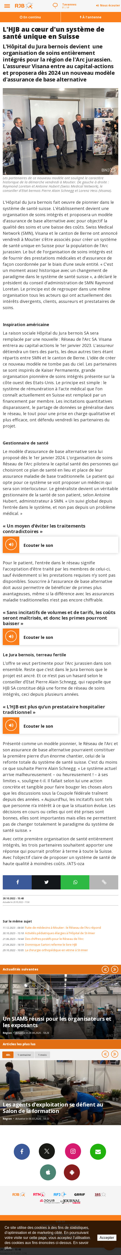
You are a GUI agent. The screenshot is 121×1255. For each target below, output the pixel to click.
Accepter (107, 1238)
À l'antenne (90, 17)
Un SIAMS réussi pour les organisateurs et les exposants (57, 1022)
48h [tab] (8, 1055)
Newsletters (98, 1151)
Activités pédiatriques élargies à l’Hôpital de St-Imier (49, 933)
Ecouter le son (28, 545)
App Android (72, 1172)
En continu (30, 17)
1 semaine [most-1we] (24, 1055)
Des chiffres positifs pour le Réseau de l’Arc (43, 939)
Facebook (22, 1151)
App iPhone (48, 1172)
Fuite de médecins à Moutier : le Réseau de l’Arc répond (52, 928)
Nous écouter (110, 5)
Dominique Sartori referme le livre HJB (40, 945)
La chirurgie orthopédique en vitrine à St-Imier (45, 950)
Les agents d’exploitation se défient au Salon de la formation (53, 1108)
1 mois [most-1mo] (42, 1055)
